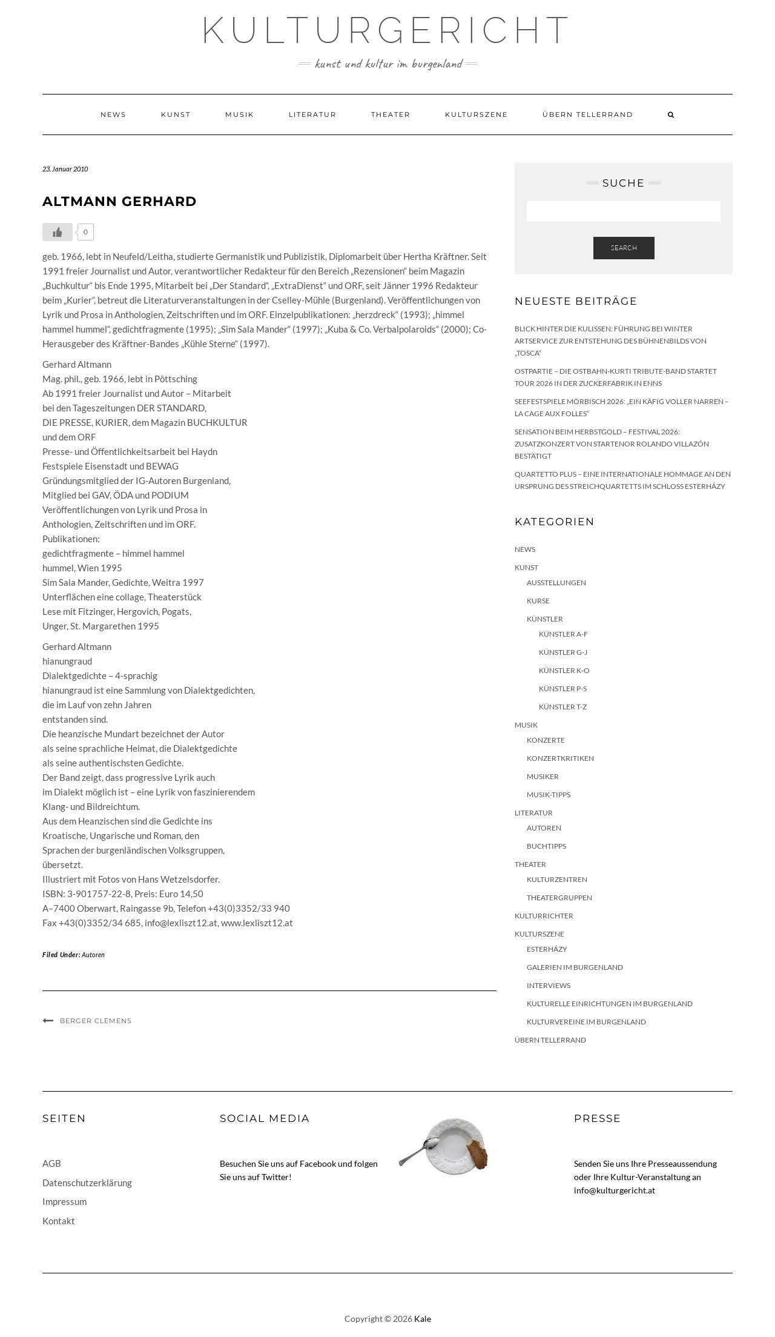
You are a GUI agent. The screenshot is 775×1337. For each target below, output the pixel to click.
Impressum (64, 1201)
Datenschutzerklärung (87, 1182)
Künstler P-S (563, 688)
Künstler (545, 618)
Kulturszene (476, 114)
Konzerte (546, 740)
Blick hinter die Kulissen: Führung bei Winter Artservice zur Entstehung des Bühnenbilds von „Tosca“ (611, 340)
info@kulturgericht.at (614, 1190)
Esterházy (547, 949)
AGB (51, 1163)
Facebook (318, 1163)
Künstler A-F (563, 634)
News (114, 114)
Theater (391, 114)
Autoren (93, 954)
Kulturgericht (387, 30)
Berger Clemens (96, 1021)
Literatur (313, 114)
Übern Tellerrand (587, 114)
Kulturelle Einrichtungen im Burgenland (610, 1003)
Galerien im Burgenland (575, 967)
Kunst (176, 114)
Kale (422, 1318)
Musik (239, 114)
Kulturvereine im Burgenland (586, 1021)
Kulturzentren (557, 879)
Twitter (275, 1177)
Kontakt (58, 1220)
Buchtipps (546, 846)
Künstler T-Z (563, 706)
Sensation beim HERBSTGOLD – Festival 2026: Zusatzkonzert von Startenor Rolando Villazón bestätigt (612, 443)
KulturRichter (544, 915)
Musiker (543, 776)
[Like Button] (57, 232)
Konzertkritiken (560, 758)
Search (624, 248)
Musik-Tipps (548, 794)
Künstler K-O (564, 670)
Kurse (538, 600)
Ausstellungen (556, 582)
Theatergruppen (559, 897)
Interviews (548, 985)
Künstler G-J (563, 652)
